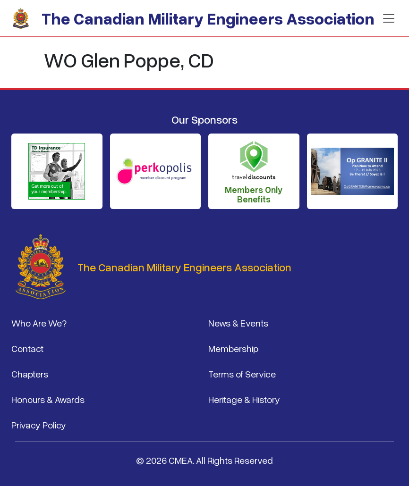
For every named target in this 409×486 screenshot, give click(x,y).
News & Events (238, 322)
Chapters (29, 373)
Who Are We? (39, 322)
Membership (233, 348)
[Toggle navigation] (389, 18)
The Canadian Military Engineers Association (208, 18)
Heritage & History (244, 399)
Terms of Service (242, 373)
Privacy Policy (38, 424)
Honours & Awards (48, 399)
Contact (27, 348)
